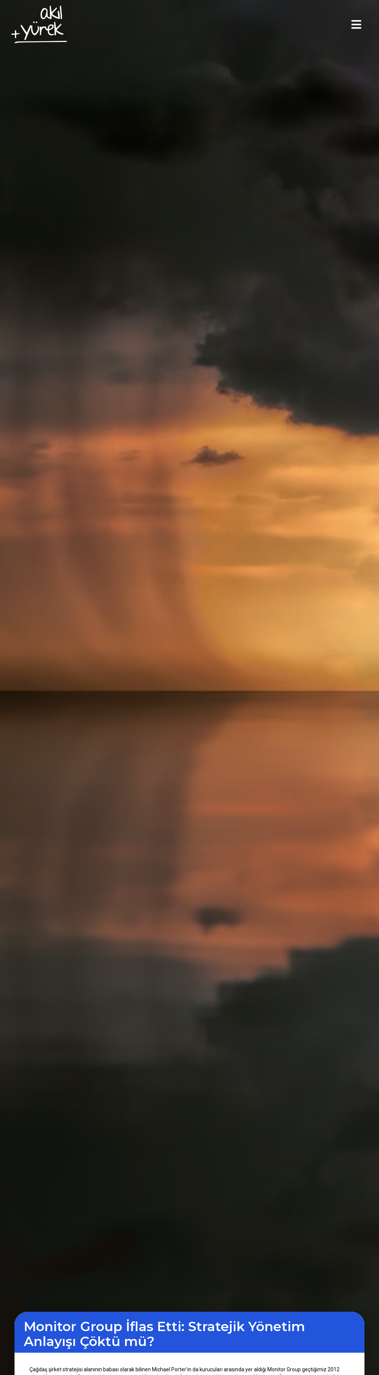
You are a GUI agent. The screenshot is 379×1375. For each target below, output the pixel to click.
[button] (356, 24)
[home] (39, 24)
